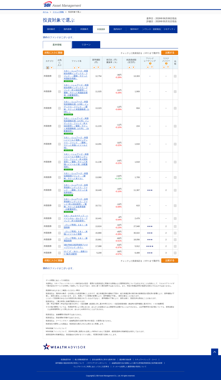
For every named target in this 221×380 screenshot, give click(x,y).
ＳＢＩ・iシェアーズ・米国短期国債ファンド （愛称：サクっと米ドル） (76, 176)
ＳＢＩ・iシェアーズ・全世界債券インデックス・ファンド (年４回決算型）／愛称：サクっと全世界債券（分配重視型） (76, 204)
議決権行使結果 (125, 360)
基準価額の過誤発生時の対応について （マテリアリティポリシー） (81, 363)
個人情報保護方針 (81, 360)
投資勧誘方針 (66, 360)
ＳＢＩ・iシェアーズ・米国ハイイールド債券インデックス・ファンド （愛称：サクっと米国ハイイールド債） (76, 142)
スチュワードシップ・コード (146, 360)
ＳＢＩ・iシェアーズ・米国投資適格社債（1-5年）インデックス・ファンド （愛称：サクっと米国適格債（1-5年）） (76, 107)
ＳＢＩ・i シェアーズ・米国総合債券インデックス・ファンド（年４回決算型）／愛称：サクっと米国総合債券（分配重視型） (76, 90)
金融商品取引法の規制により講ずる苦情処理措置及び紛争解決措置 (137, 363)
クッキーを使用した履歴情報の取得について (129, 367)
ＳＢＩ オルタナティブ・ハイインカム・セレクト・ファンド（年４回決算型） (76, 218)
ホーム (45, 12)
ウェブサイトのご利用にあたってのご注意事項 (91, 367)
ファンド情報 (58, 12)
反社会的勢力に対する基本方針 (104, 360)
